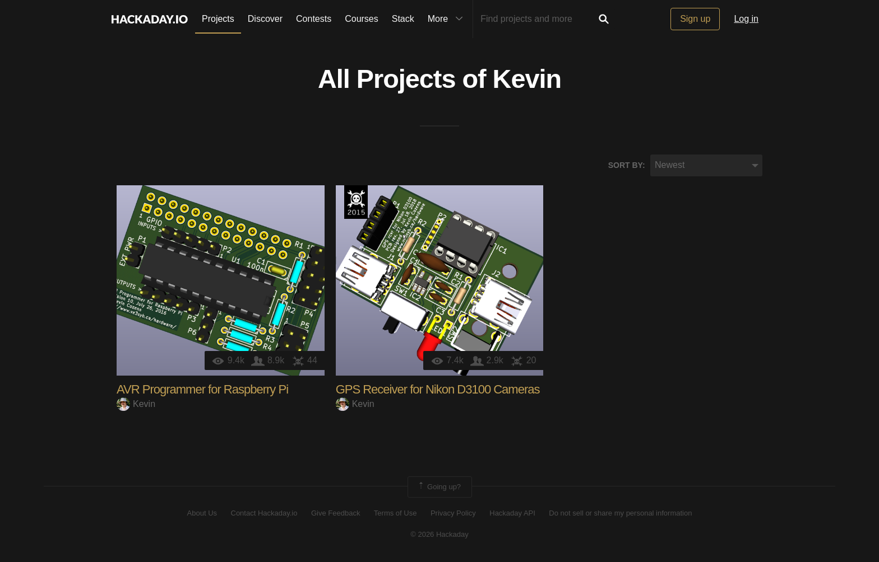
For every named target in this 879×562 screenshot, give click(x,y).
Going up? (439, 487)
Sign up (695, 19)
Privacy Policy (453, 513)
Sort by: (626, 165)
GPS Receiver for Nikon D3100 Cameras (438, 389)
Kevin (527, 78)
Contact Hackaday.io (264, 513)
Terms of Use (395, 513)
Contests (313, 19)
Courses (361, 19)
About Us (202, 513)
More (448, 19)
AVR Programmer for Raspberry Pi (202, 389)
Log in (746, 19)
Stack (403, 19)
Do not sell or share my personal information (620, 513)
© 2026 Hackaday (439, 534)
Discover (265, 19)
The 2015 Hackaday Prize (356, 202)
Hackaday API (512, 513)
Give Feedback (335, 513)
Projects (218, 19)
